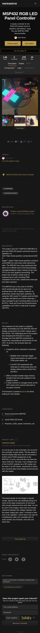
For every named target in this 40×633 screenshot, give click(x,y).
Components (9, 68)
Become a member (8, 601)
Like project (29, 43)
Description (12, 63)
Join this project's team (10, 161)
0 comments (27, 445)
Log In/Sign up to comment (12, 587)
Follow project (12, 43)
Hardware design (8, 443)
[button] (35, 3)
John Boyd (20, 37)
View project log (20, 539)
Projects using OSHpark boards (22, 211)
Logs (19, 68)
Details (21, 63)
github (24, 391)
